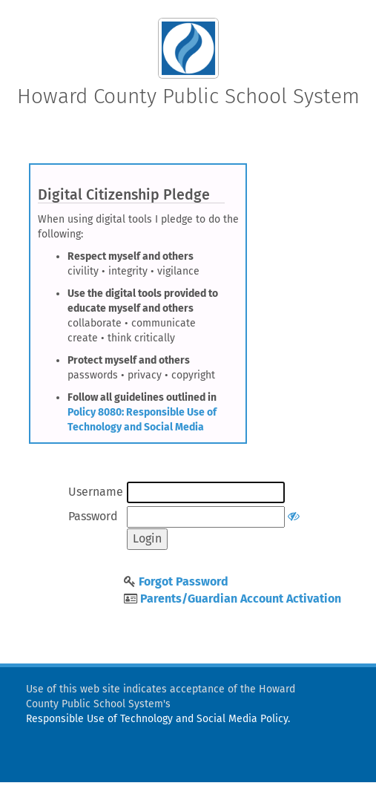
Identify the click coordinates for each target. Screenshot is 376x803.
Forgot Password (183, 581)
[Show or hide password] (294, 516)
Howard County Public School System (188, 96)
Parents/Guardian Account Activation (240, 598)
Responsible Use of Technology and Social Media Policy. (158, 718)
